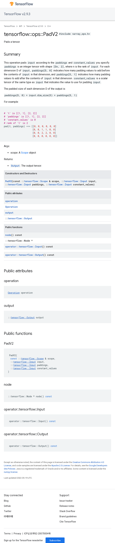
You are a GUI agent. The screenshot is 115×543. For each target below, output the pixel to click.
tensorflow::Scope (36, 181)
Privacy (17, 533)
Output (15, 165)
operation (11, 201)
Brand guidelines (68, 516)
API (20, 26)
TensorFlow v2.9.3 (17, 14)
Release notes (67, 506)
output (9, 212)
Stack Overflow (67, 511)
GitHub (7, 506)
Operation (11, 206)
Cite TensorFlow (68, 521)
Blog (6, 500)
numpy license (10, 472)
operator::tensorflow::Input (23, 246)
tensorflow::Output (20, 218)
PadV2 (8, 181)
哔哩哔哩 (8, 516)
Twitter (7, 511)
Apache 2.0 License (60, 465)
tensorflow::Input (75, 181)
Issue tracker (66, 500)
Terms (7, 533)
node (8, 235)
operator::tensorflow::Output (24, 254)
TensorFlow (9, 26)
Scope (24, 152)
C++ (49, 26)
